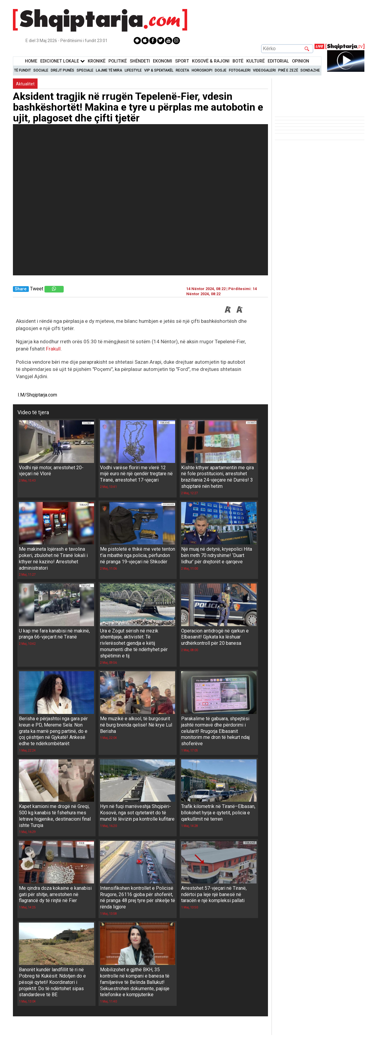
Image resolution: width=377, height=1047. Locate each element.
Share (20, 289)
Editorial (278, 61)
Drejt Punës (62, 70)
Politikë (117, 61)
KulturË (255, 61)
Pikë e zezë (288, 70)
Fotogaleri (240, 70)
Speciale (85, 70)
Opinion (300, 61)
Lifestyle (133, 70)
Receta (182, 70)
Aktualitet (25, 83)
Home (31, 61)
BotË (238, 61)
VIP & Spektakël (158, 70)
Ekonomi (162, 61)
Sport (182, 61)
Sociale (40, 70)
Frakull (53, 349)
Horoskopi (202, 70)
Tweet (36, 289)
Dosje (221, 70)
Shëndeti (140, 61)
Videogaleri (264, 70)
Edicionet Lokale (62, 61)
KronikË (96, 61)
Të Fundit (22, 70)
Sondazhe (310, 70)
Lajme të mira (109, 70)
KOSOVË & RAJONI (211, 61)
